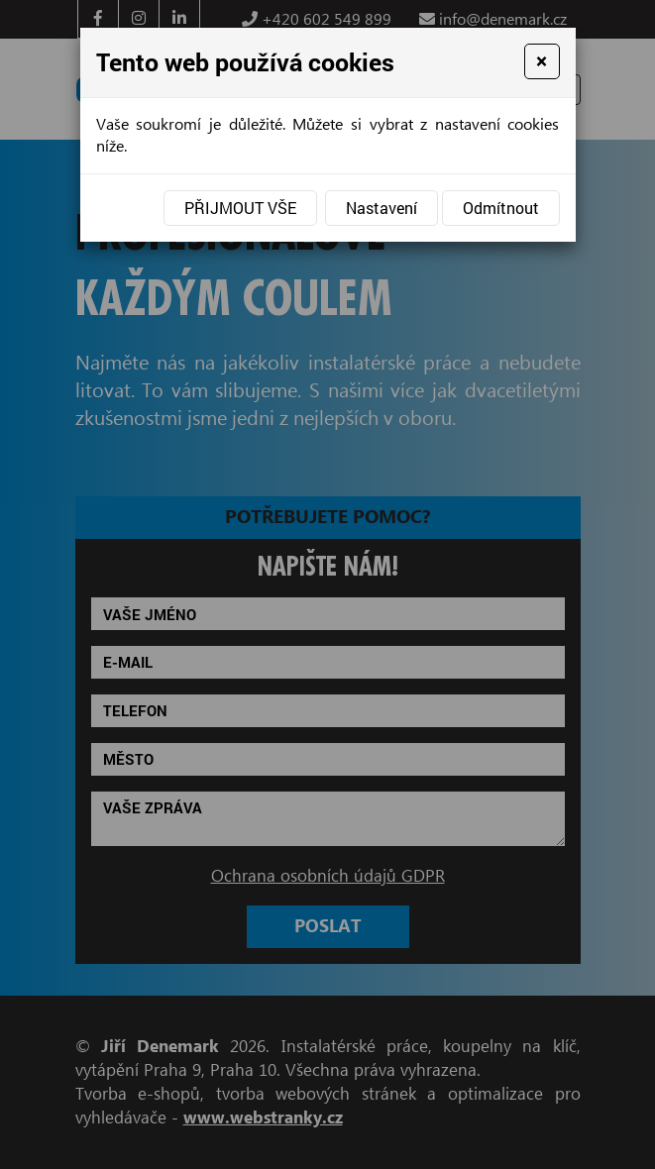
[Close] (541, 61)
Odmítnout (501, 207)
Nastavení (381, 207)
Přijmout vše (240, 207)
